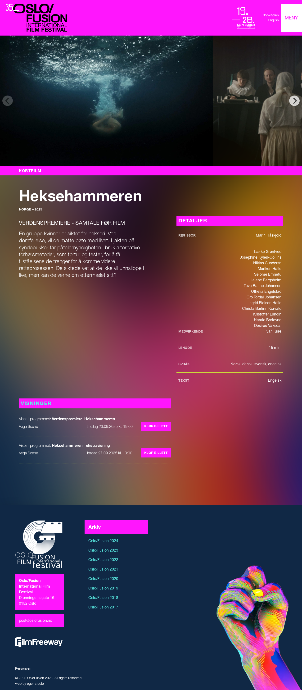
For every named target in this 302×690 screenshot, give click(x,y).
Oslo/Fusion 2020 (103, 578)
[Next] (294, 101)
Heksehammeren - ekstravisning (81, 445)
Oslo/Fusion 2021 (103, 569)
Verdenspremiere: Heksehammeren (83, 418)
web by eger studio (29, 683)
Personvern (23, 668)
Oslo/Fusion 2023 (103, 550)
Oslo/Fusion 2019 (103, 588)
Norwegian (270, 15)
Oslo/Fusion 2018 (103, 597)
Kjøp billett (156, 426)
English (273, 20)
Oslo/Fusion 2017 (103, 607)
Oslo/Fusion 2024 (103, 540)
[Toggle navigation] (291, 18)
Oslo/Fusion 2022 (103, 559)
